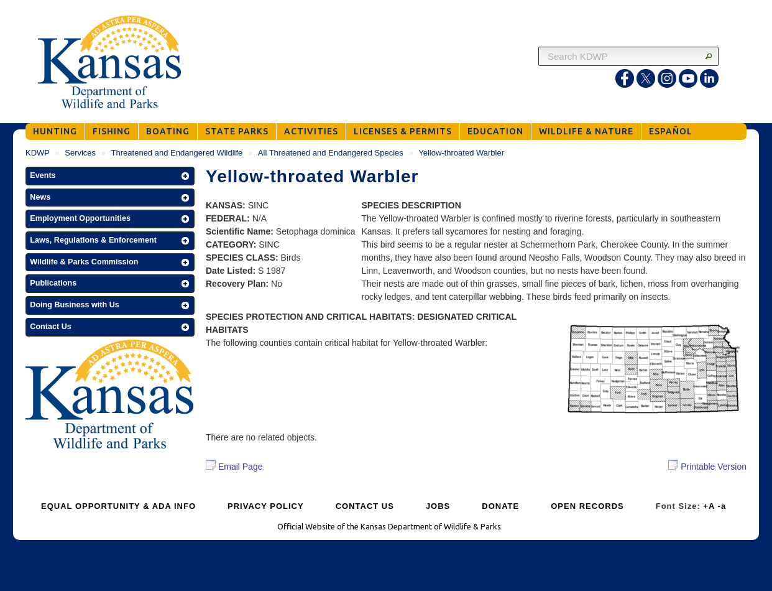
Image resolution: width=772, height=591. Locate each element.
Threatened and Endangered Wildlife (177, 152)
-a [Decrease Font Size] (722, 506)
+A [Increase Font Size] (709, 506)
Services (80, 152)
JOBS (438, 506)
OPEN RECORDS (587, 506)
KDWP (37, 152)
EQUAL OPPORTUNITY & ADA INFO (118, 506)
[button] (110, 176)
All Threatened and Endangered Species (330, 152)
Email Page (234, 467)
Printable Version (707, 466)
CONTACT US (365, 506)
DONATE (500, 506)
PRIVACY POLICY (265, 506)
